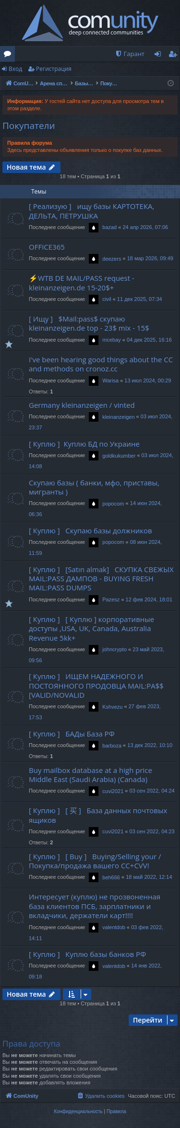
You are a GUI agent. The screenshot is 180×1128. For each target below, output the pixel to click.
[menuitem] (129, 54)
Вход (15, 69)
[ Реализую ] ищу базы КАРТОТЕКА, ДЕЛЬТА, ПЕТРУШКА (91, 210)
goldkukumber (118, 456)
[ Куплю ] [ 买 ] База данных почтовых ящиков (98, 815)
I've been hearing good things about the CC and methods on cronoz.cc (101, 364)
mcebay (111, 340)
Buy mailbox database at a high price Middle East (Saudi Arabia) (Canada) (90, 774)
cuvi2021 (112, 791)
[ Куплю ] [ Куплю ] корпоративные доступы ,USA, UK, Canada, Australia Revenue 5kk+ (91, 628)
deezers (111, 259)
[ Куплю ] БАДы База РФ (72, 733)
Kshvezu (112, 707)
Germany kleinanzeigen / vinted (82, 405)
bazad (109, 227)
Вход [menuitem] (159, 55)
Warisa (110, 380)
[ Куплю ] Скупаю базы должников (90, 530)
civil (106, 299)
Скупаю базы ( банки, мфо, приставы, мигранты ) (94, 487)
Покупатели (28, 125)
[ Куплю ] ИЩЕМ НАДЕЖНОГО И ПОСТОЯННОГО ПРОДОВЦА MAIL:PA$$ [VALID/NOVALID (96, 685)
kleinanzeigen (118, 417)
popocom (113, 503)
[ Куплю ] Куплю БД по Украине (84, 444)
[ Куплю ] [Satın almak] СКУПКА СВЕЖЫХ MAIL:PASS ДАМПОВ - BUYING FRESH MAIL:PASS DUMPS (101, 578)
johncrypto (114, 649)
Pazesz (111, 599)
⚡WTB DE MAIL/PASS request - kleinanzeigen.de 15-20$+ (81, 282)
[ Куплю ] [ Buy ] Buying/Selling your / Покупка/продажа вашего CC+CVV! (95, 861)
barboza (111, 745)
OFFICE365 (47, 247)
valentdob (113, 927)
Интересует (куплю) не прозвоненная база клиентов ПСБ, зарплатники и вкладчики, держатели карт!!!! (94, 906)
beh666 (111, 877)
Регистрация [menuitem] (174, 55)
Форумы (9, 55)
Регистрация (54, 69)
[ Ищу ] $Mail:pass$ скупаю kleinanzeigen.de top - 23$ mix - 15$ (89, 323)
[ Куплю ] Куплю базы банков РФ (87, 954)
